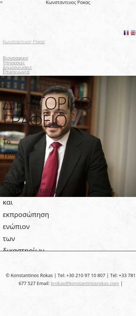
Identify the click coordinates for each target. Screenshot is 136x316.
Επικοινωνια (16, 71)
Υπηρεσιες (14, 62)
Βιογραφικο (15, 58)
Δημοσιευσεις (17, 67)
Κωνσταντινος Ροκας (24, 41)
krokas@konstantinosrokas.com (85, 283)
